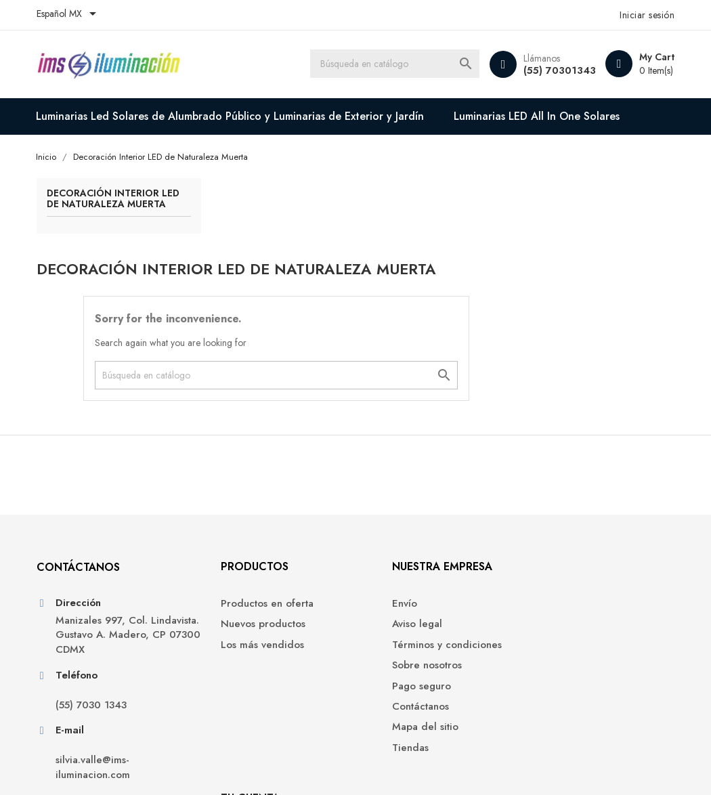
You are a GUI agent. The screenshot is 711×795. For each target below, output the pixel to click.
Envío (378, 534)
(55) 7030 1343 (91, 636)
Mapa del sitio (399, 658)
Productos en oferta (248, 534)
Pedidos (549, 555)
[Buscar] (393, 64)
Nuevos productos (244, 555)
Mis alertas (555, 616)
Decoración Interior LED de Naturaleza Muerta (103, 205)
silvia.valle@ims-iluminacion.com (93, 698)
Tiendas (384, 678)
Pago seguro (395, 616)
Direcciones (557, 596)
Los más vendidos (243, 575)
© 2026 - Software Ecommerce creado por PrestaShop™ (160, 768)
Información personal (579, 534)
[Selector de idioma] (69, 15)
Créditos (550, 575)
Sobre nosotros (400, 596)
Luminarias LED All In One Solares (538, 116)
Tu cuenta (559, 497)
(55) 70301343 (558, 70)
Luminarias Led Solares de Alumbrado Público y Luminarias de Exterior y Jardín (231, 116)
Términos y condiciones (420, 575)
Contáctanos (394, 637)
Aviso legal (391, 555)
